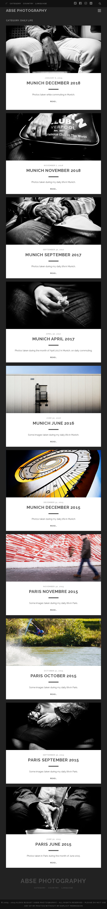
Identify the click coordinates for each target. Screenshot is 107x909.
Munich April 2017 (53, 338)
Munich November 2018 (53, 170)
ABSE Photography (26, 10)
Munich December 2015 (53, 507)
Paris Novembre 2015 (53, 591)
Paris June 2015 (53, 844)
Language (41, 3)
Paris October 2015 (54, 675)
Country (28, 3)
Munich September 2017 (53, 254)
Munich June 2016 (53, 423)
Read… (53, 101)
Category (15, 3)
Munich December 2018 (53, 83)
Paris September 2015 (53, 760)
